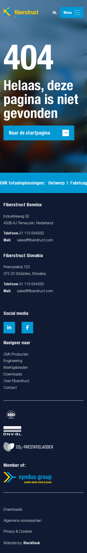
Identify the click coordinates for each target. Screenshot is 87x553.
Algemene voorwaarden (22, 520)
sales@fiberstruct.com (35, 240)
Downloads (12, 509)
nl (55, 12)
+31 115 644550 (30, 233)
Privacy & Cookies (17, 531)
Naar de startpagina (29, 133)
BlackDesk (31, 543)
